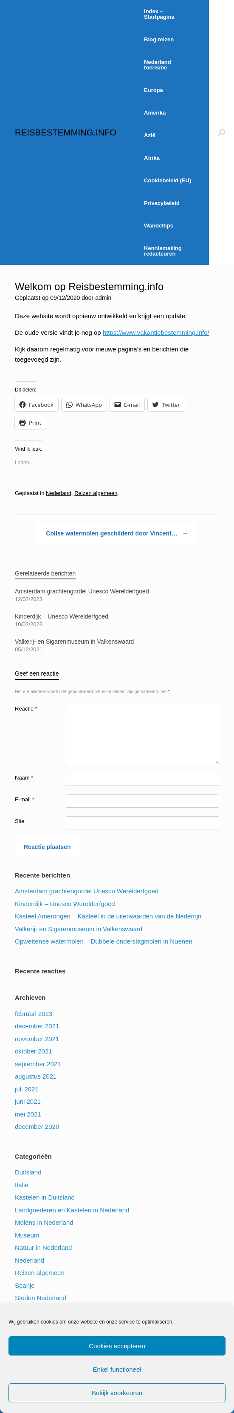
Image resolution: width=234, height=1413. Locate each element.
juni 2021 (28, 1101)
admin (103, 297)
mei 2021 (28, 1114)
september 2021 (38, 1064)
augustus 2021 (35, 1076)
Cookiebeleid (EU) (167, 180)
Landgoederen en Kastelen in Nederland (72, 1210)
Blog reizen (159, 39)
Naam (24, 777)
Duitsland (28, 1172)
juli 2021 (27, 1089)
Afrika (152, 158)
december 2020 (37, 1126)
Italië (21, 1185)
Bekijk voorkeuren (117, 1392)
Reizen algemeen (95, 493)
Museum (27, 1235)
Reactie (26, 708)
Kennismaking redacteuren (163, 251)
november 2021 (37, 1038)
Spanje (25, 1285)
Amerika (155, 112)
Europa (153, 90)
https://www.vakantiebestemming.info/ (156, 332)
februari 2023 (33, 1013)
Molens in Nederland (44, 1222)
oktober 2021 (33, 1051)
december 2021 (37, 1026)
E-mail (24, 799)
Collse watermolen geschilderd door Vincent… (117, 533)
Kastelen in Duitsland (45, 1197)
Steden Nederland (40, 1297)
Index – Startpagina (159, 14)
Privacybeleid (162, 203)
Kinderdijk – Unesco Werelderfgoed (65, 903)
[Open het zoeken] (221, 132)
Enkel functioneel (117, 1369)
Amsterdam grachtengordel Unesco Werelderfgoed (86, 891)
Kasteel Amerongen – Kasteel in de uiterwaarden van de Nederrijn (108, 916)
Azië (149, 135)
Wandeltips (158, 225)
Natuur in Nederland (43, 1247)
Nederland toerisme (157, 65)
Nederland (58, 493)
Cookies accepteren (117, 1346)
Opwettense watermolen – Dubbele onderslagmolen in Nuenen (103, 941)
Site (19, 821)
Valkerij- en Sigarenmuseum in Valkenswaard (78, 928)
